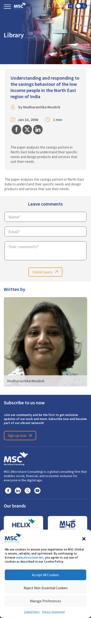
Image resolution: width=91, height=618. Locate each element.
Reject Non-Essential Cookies (46, 588)
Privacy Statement (53, 612)
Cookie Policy (32, 612)
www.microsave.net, (30, 557)
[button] (83, 538)
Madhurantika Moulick (41, 107)
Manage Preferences (45, 601)
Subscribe (60, 6)
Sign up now (20, 435)
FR (70, 6)
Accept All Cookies (45, 575)
